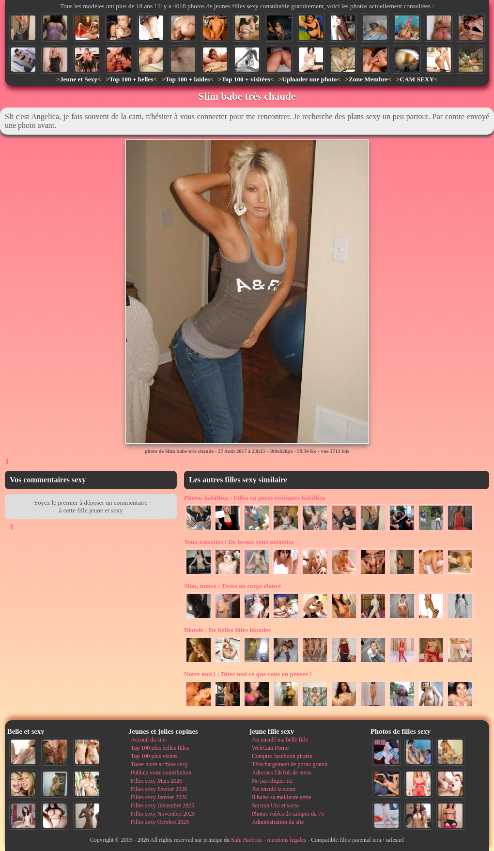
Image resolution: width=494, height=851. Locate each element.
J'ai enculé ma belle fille (280, 739)
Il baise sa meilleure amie (281, 797)
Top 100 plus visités (154, 756)
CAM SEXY (417, 79)
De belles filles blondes (227, 630)
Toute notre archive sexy (159, 764)
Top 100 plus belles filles (160, 747)
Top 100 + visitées (246, 79)
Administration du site (278, 822)
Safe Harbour (246, 839)
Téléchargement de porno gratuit (290, 764)
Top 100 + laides (187, 79)
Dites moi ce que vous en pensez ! (248, 674)
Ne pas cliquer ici (272, 780)
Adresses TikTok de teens (281, 772)
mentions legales (286, 839)
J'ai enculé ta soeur (273, 789)
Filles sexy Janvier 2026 (159, 797)
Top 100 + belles (131, 79)
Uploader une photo (309, 79)
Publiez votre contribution (161, 772)
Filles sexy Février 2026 (159, 789)
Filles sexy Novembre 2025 (163, 813)
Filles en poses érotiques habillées (254, 497)
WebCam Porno (270, 747)
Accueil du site (148, 739)
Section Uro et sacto (275, 805)
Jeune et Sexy (78, 79)
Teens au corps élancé (232, 585)
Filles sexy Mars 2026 (156, 780)
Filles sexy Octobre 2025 (160, 822)
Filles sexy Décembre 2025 (162, 805)
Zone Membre (368, 79)
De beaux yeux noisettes (239, 541)
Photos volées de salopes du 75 (288, 813)
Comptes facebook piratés (282, 756)
